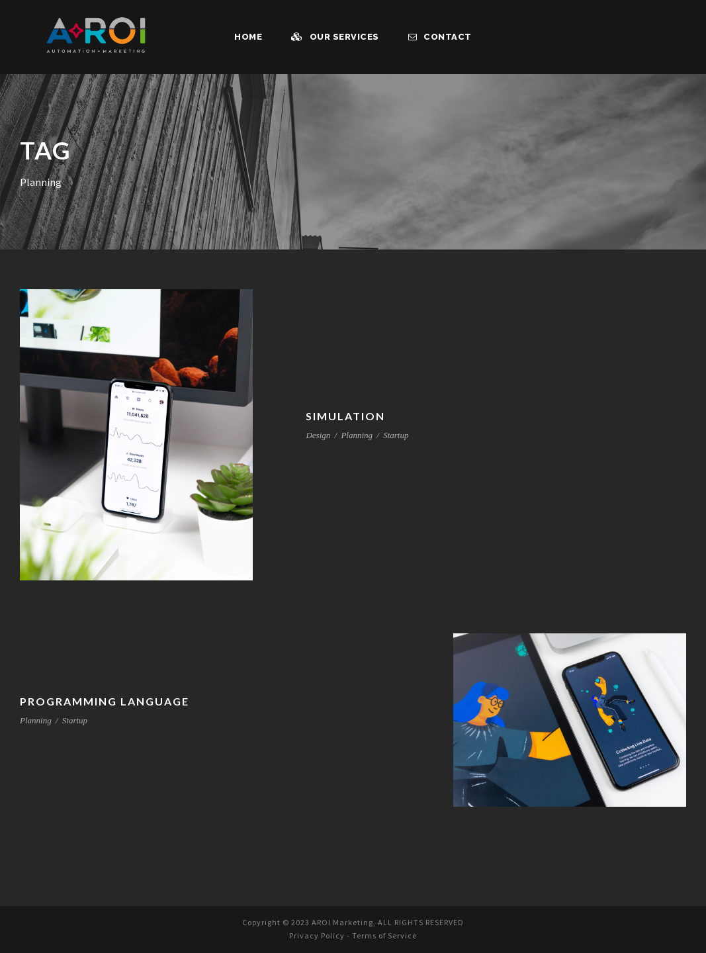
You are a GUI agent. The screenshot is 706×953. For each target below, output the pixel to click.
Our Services (336, 37)
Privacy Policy (314, 935)
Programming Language (106, 701)
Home (250, 37)
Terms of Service (386, 935)
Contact (439, 37)
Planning (357, 435)
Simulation (345, 416)
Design (318, 435)
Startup (395, 435)
